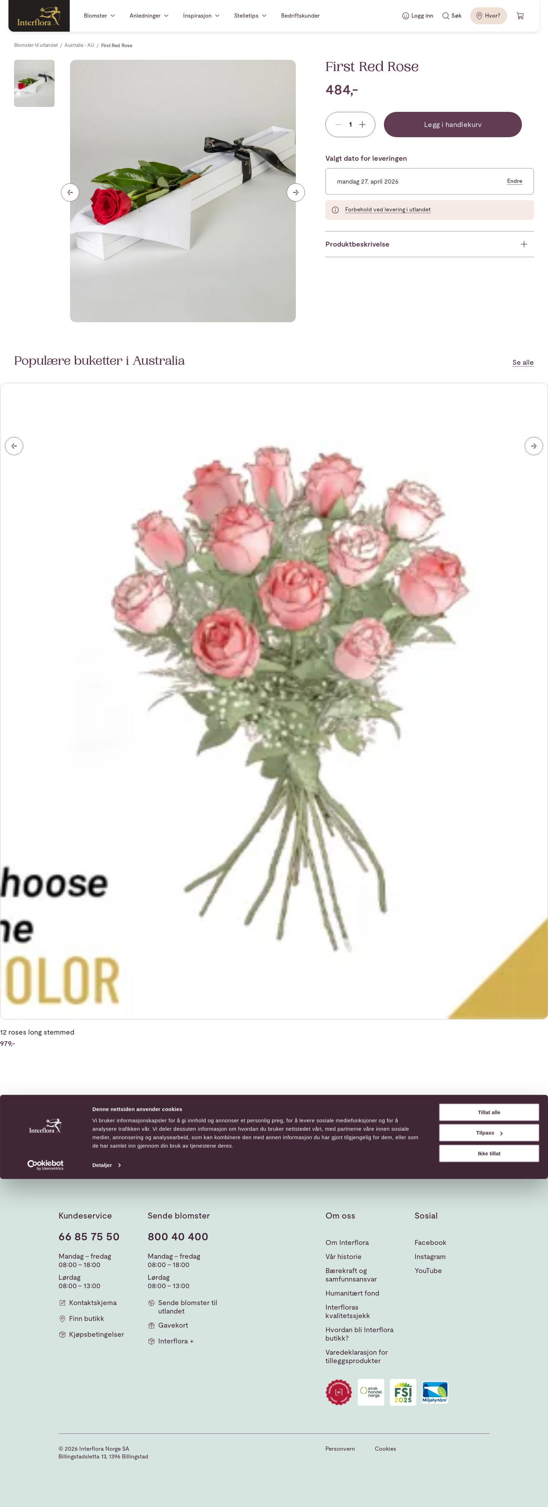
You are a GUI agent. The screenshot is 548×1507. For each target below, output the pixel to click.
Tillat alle (489, 1440)
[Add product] (362, 124)
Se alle (523, 362)
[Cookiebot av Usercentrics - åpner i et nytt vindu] (45, 1493)
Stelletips (246, 15)
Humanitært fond (352, 1293)
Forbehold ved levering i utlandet (388, 209)
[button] (480, 1148)
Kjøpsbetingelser (91, 1334)
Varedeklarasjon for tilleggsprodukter (356, 1356)
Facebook (431, 1242)
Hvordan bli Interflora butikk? (359, 1334)
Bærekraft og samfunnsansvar (351, 1275)
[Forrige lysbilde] (70, 192)
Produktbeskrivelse (357, 244)
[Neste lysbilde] (296, 192)
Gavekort (168, 1325)
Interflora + (171, 1341)
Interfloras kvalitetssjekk (347, 1311)
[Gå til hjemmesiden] (39, 16)
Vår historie (343, 1256)
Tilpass (489, 1461)
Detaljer (102, 1493)
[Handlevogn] (520, 16)
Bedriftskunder (300, 15)
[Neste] (534, 446)
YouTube (428, 1270)
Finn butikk (81, 1319)
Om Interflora (347, 1242)
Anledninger (145, 15)
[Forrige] (14, 446)
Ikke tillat (489, 1481)
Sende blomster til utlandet (182, 1307)
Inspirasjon (197, 15)
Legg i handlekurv (453, 124)
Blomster (95, 15)
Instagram (430, 1256)
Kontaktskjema (87, 1303)
